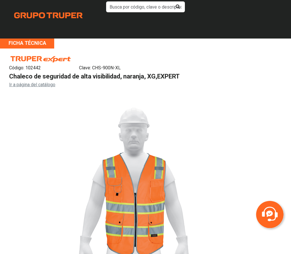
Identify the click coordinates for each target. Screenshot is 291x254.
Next (236, 199)
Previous (31, 199)
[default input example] (145, 6)
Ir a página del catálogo (32, 84)
